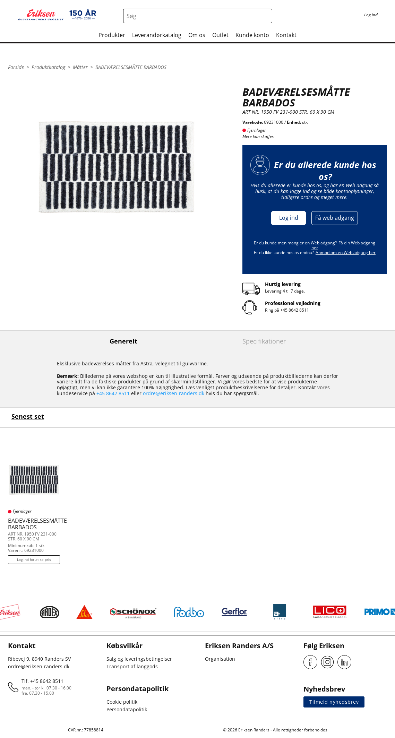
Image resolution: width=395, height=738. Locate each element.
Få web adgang (334, 218)
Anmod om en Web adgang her (346, 252)
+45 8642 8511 (294, 310)
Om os (196, 35)
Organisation (220, 658)
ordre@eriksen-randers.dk (173, 393)
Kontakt (286, 35)
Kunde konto (252, 35)
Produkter (111, 35)
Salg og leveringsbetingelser (139, 658)
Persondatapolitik (126, 709)
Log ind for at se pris (34, 559)
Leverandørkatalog (156, 35)
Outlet (220, 35)
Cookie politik (121, 701)
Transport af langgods (132, 666)
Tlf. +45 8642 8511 (42, 681)
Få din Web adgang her (343, 245)
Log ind (288, 218)
